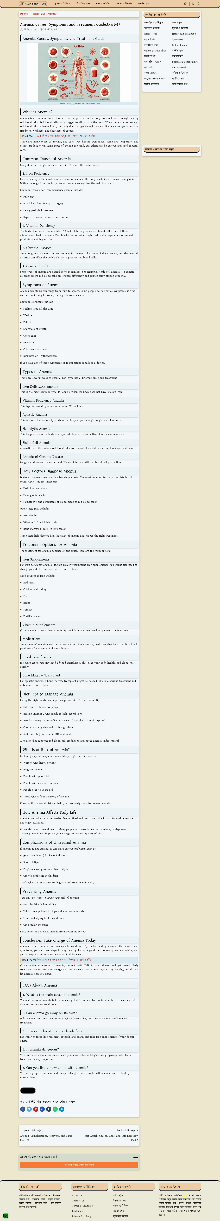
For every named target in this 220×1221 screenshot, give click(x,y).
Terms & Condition (82, 1206)
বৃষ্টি (185, 1195)
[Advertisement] (171, 118)
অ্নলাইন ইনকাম (120, 1216)
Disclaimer (77, 1211)
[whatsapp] (186, 4)
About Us (77, 1195)
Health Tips (28, 1090)
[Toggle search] (198, 4)
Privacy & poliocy (81, 1216)
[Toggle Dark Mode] (192, 3)
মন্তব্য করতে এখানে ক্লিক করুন (79, 1165)
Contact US (78, 1201)
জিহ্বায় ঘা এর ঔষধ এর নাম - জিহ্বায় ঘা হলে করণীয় (64, 960)
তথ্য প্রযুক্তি (118, 1195)
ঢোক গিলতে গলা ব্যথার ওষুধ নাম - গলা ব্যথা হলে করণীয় (66, 136)
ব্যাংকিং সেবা (118, 1211)
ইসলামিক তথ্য (119, 1201)
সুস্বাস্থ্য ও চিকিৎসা (121, 1206)
